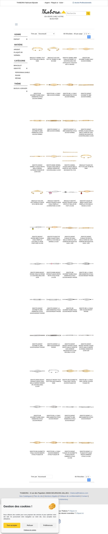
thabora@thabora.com (79, 493)
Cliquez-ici (73, 511)
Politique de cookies (30, 530)
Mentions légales (51, 496)
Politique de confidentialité (69, 496)
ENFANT (17, 39)
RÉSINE (18, 78)
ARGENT (17, 49)
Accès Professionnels (82, 3)
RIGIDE (17, 75)
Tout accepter (12, 525)
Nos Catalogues (25, 496)
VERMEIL (17, 55)
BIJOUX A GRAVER (20, 88)
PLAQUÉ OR (18, 52)
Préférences (48, 525)
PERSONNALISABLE (22, 72)
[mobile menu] (16, 24)
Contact (84, 496)
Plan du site (38, 496)
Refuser (30, 525)
